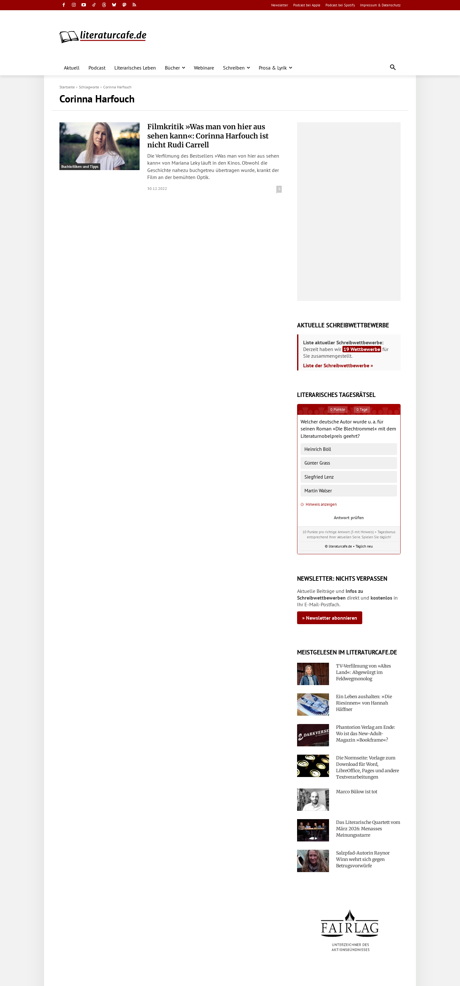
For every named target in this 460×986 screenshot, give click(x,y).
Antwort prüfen (349, 517)
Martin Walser (318, 491)
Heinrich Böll (317, 449)
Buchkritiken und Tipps (79, 166)
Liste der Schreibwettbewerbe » (338, 365)
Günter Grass (317, 463)
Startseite (67, 87)
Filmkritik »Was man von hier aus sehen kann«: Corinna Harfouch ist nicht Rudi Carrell (208, 135)
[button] (393, 67)
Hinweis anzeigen (319, 504)
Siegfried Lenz (319, 477)
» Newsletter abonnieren (329, 618)
